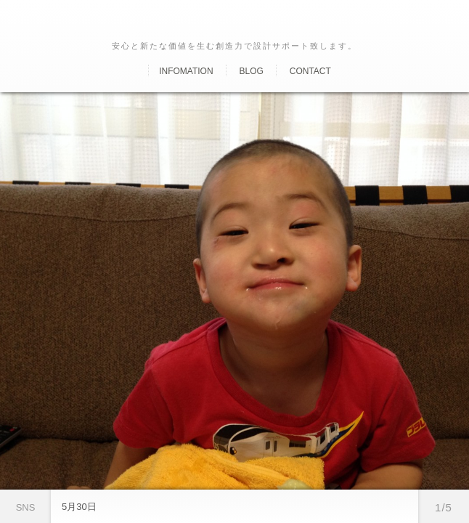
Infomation (186, 71)
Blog (251, 71)
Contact (310, 71)
